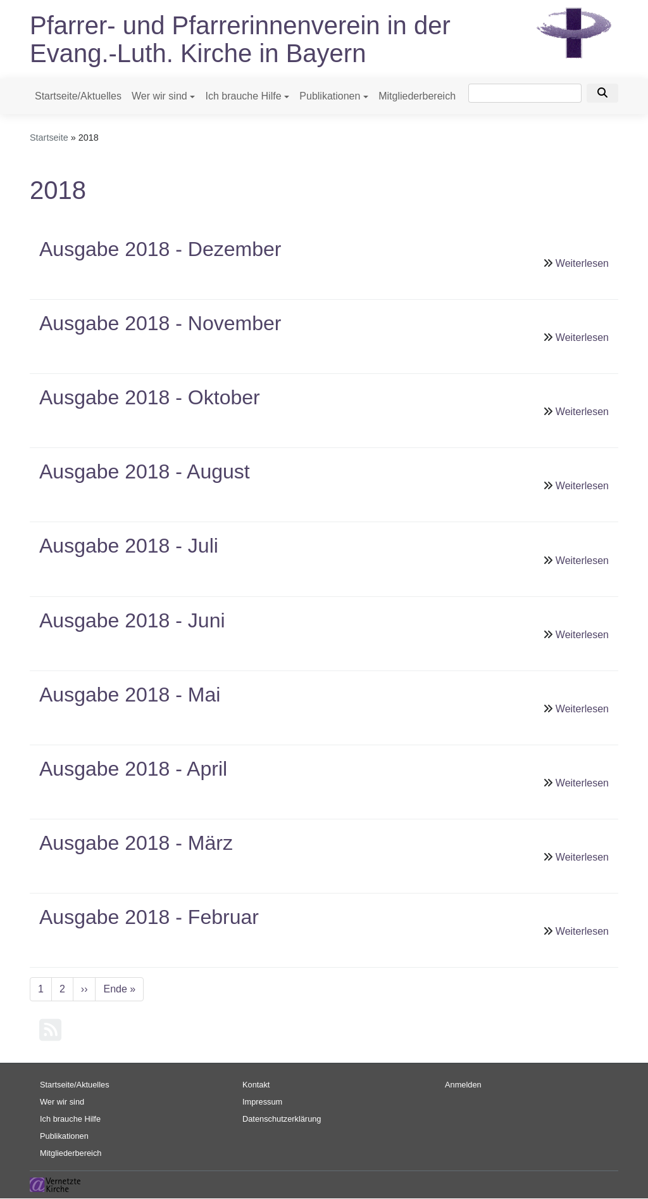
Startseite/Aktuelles (78, 96)
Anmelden (463, 1084)
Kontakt (256, 1084)
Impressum (262, 1101)
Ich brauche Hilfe (243, 96)
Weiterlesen (582, 263)
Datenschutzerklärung (281, 1119)
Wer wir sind (159, 96)
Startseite (49, 137)
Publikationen (329, 96)
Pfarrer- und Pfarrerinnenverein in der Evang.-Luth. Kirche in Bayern (240, 39)
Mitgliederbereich (417, 96)
